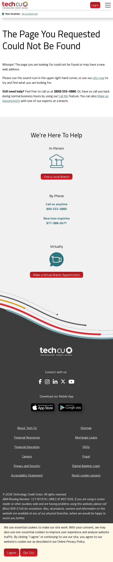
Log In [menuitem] (95, 5)
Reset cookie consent (86, 475)
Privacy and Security (27, 465)
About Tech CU (27, 428)
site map (98, 77)
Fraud (86, 456)
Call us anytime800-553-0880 (57, 206)
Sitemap (86, 428)
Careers (27, 456)
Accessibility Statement (27, 475)
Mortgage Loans (86, 437)
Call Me (63, 96)
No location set (30, 14)
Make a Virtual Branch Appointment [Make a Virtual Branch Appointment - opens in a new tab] (56, 274)
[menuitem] (15, 5)
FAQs (86, 446)
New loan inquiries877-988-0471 (57, 220)
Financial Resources (27, 437)
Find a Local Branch (56, 176)
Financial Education (27, 446)
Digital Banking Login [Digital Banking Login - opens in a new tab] (86, 465)
